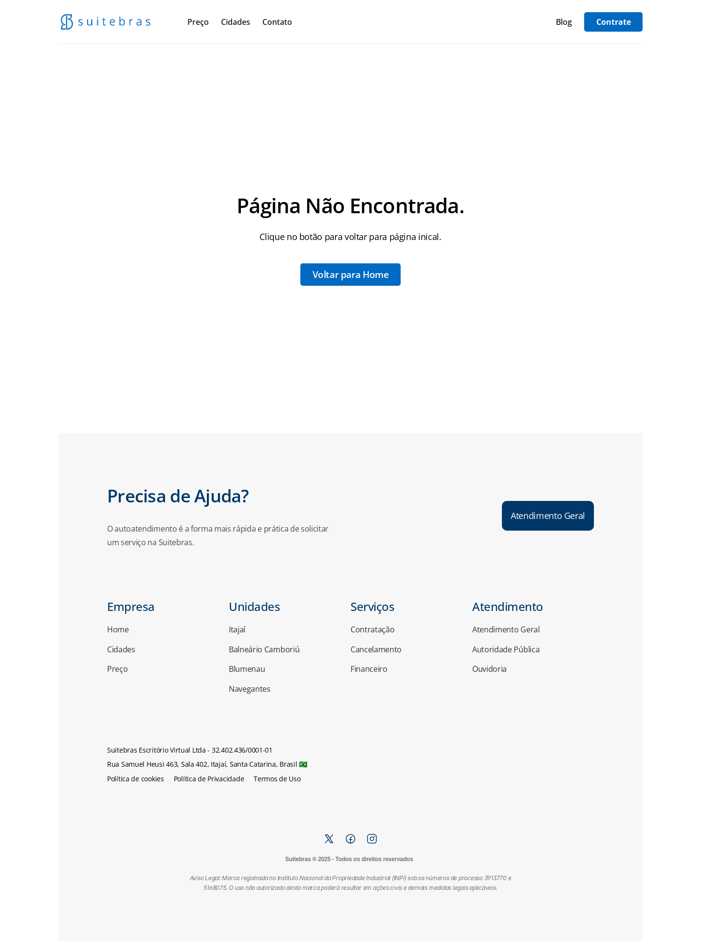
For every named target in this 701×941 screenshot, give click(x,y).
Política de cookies (135, 778)
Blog (564, 22)
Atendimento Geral (506, 629)
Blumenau (247, 669)
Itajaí (237, 629)
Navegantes (250, 688)
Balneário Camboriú (264, 649)
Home (118, 629)
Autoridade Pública (505, 649)
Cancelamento (376, 649)
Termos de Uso (277, 778)
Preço (198, 22)
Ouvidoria (489, 669)
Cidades (235, 22)
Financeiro (368, 669)
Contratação (372, 629)
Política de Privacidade (209, 778)
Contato (277, 22)
